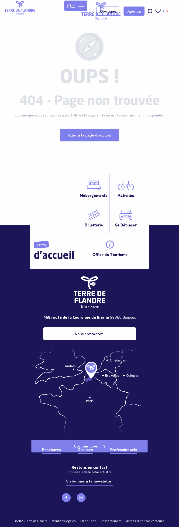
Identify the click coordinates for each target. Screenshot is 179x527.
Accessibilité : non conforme (145, 521)
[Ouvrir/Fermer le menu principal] (75, 6)
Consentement (111, 521)
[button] (166, 11)
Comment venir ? (89, 446)
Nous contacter (89, 333)
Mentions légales (64, 521)
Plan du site (88, 521)
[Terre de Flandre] (20, 8)
